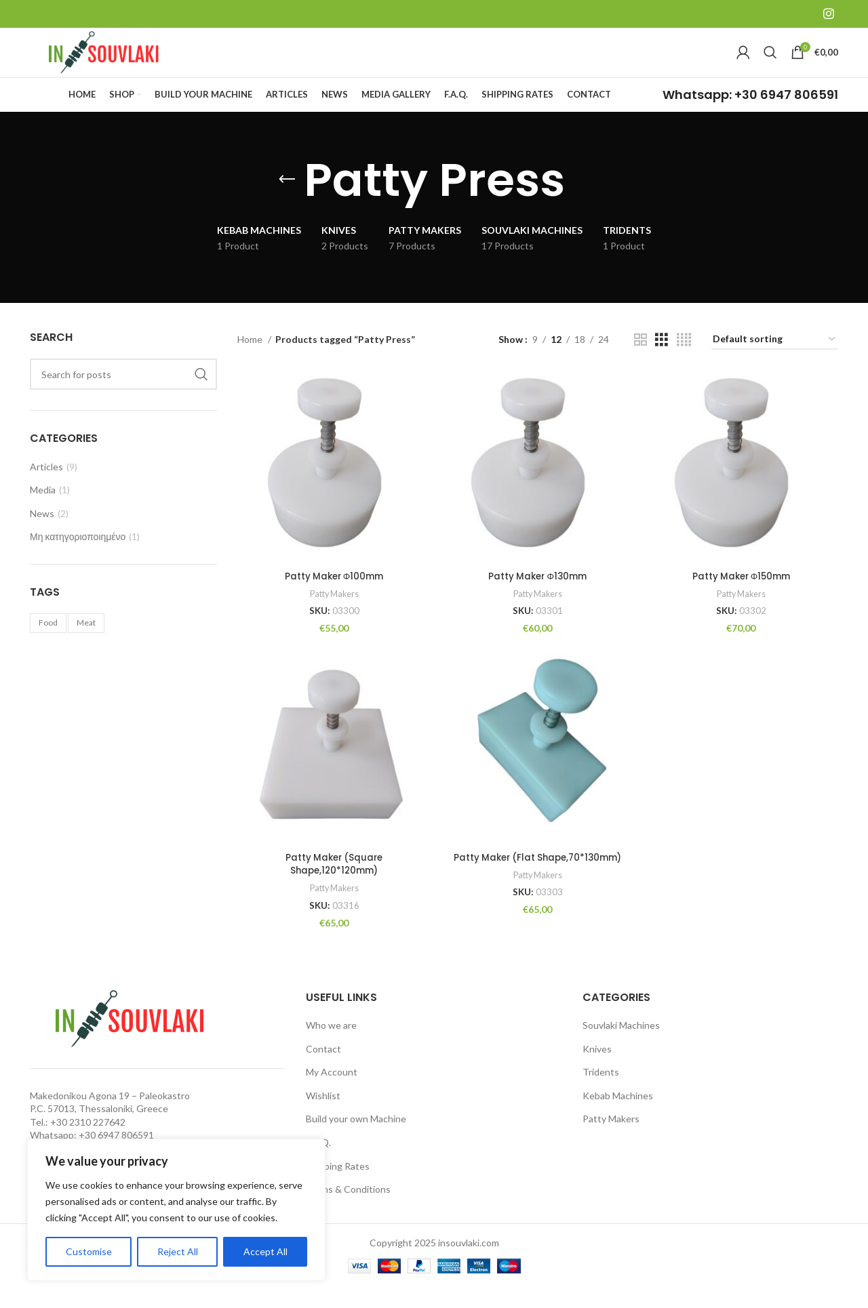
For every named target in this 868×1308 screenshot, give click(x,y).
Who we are (331, 1045)
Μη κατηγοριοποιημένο (77, 559)
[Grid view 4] (684, 361)
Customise (89, 1251)
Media (43, 512)
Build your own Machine (356, 1139)
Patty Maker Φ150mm (742, 595)
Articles (46, 488)
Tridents (601, 1093)
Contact (323, 1069)
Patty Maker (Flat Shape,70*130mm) (537, 877)
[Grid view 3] (661, 361)
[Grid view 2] (640, 361)
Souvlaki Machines (621, 1045)
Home (250, 361)
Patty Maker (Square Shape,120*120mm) (333, 884)
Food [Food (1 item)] (48, 645)
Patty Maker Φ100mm (332, 595)
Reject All (177, 1251)
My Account (331, 1093)
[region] (176, 1210)
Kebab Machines (618, 1116)
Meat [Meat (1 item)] (86, 645)
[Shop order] (774, 361)
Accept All (265, 1251)
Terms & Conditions (348, 1210)
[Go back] (287, 202)
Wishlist (323, 1116)
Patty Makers (332, 612)
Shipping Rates (338, 1186)
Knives (597, 1069)
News (42, 535)
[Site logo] (114, 62)
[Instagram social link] (828, 14)
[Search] (770, 63)
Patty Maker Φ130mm (537, 595)
